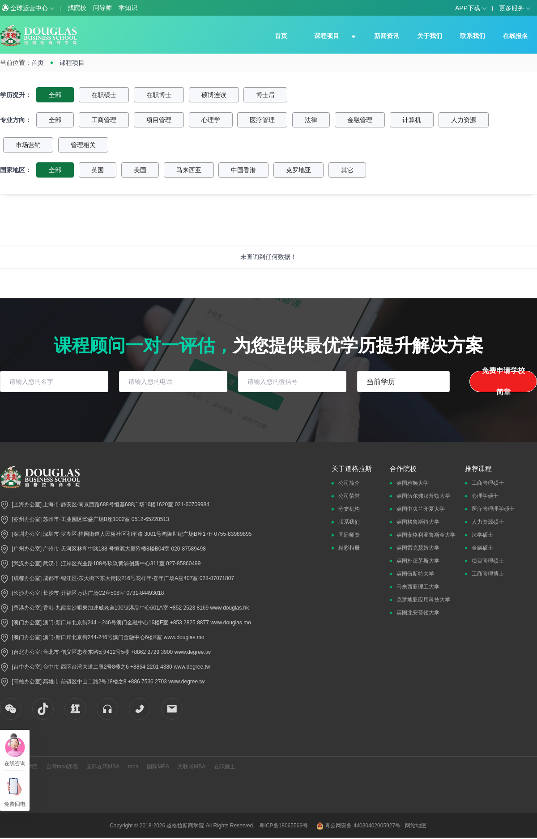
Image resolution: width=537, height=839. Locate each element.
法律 (311, 119)
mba (133, 766)
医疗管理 (262, 119)
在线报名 (515, 35)
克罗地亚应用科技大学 (423, 600)
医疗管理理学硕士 (493, 509)
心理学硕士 (485, 496)
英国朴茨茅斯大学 (417, 561)
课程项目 (326, 35)
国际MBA (158, 766)
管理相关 (83, 144)
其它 (347, 170)
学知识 (128, 7)
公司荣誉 (349, 496)
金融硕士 (482, 548)
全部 (55, 94)
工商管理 (103, 119)
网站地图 (415, 825)
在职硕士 (103, 94)
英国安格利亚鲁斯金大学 (426, 535)
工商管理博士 (488, 574)
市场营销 (28, 144)
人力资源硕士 (488, 522)
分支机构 (349, 509)
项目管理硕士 (488, 561)
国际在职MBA (102, 766)
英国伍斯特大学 (415, 574)
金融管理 (359, 119)
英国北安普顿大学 (417, 613)
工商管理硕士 (488, 483)
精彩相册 (349, 548)
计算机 (411, 119)
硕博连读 (213, 94)
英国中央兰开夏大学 (420, 509)
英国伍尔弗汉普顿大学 (423, 496)
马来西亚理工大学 (417, 587)
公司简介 (349, 483)
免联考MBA (191, 766)
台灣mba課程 (62, 766)
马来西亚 (188, 170)
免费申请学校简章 (503, 381)
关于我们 (429, 35)
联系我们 (472, 35)
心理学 (210, 119)
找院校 (77, 7)
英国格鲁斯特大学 (417, 522)
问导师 (102, 7)
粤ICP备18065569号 (283, 825)
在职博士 (158, 94)
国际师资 (349, 535)
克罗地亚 (298, 170)
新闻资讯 (386, 35)
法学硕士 (482, 535)
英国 (97, 170)
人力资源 (463, 119)
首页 (281, 35)
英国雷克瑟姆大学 (417, 548)
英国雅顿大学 (412, 483)
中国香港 (243, 170)
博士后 (265, 94)
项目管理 (158, 119)
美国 (140, 170)
